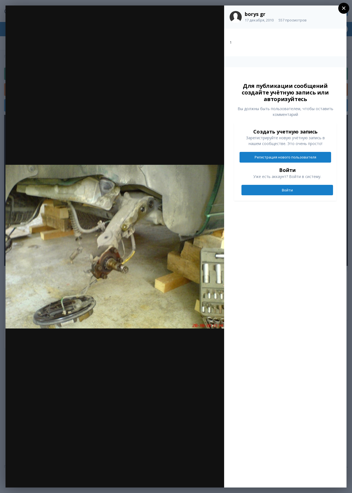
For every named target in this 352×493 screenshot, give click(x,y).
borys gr (255, 14)
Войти (287, 190)
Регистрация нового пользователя (285, 157)
